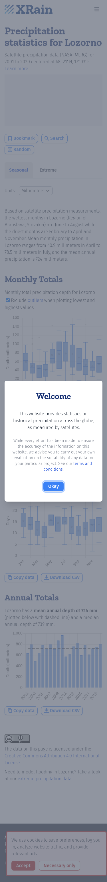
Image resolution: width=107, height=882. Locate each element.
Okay (53, 486)
